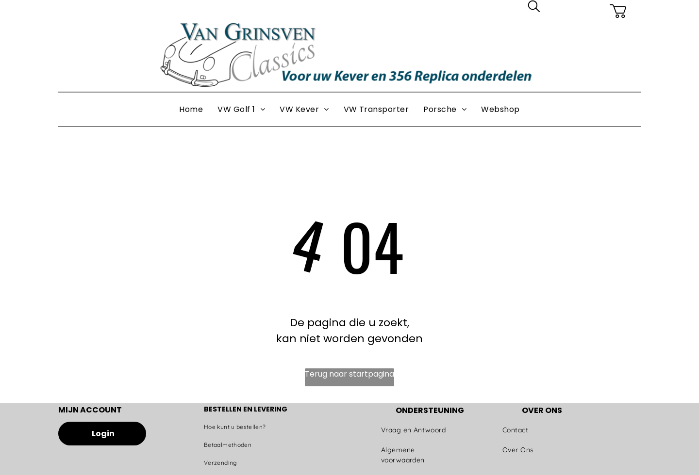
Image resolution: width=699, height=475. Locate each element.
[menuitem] (191, 109)
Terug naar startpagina (349, 374)
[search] (534, 8)
